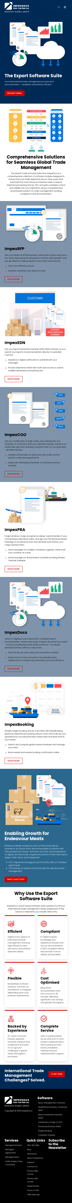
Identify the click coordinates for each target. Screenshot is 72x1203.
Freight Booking (45, 1130)
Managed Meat (12, 1157)
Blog (29, 1149)
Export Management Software (51, 1102)
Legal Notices (33, 1186)
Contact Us (32, 1166)
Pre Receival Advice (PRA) (49, 1126)
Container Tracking (46, 1135)
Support (30, 1162)
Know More (14, 279)
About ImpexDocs (35, 1158)
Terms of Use (33, 1190)
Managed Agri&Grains (10, 1151)
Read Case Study (16, 879)
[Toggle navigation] (64, 7)
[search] (60, 7)
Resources (32, 1153)
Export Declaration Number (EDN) (50, 1116)
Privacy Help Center (32, 1172)
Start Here (56, 1074)
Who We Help (33, 1145)
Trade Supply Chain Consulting (14, 1163)
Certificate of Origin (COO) (50, 1122)
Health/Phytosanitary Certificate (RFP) (52, 1109)
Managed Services (13, 1145)
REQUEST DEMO (14, 93)
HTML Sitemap (33, 1194)
